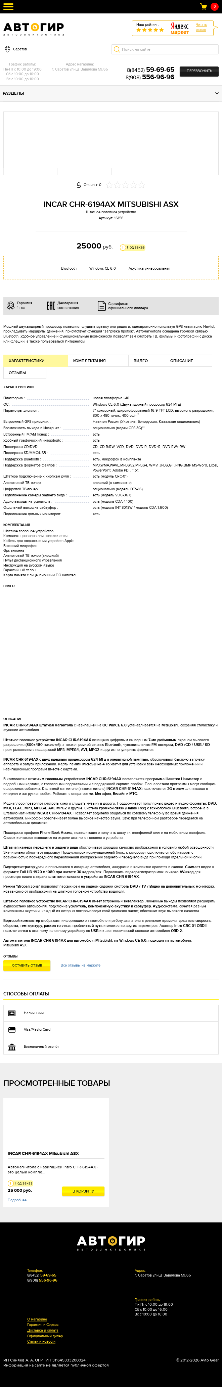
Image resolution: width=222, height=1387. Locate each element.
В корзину (83, 1191)
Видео (141, 360)
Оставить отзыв (27, 966)
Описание (181, 360)
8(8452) (150, 70)
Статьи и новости (41, 1342)
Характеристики (27, 360)
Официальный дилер (45, 1336)
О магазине (37, 1319)
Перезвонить (199, 71)
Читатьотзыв (201, 27)
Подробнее (17, 1200)
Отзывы (17, 372)
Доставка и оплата (42, 1331)
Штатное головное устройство (111, 212)
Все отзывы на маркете (80, 965)
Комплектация (89, 360)
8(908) (150, 77)
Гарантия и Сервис (42, 1325)
